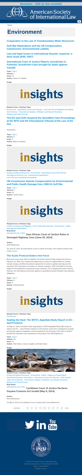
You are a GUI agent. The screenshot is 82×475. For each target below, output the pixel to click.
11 (32, 408)
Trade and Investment (15, 380)
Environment (11, 109)
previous (17, 408)
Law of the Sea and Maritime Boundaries (59, 109)
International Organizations (38, 175)
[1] (38, 329)
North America (12, 112)
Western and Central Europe (17, 114)
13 (40, 408)
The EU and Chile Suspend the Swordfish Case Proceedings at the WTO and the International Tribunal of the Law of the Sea (41, 121)
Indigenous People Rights (56, 375)
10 (27, 408)
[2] (62, 333)
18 (62, 408)
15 (49, 408)
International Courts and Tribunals (29, 109)
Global (43, 375)
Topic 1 (14, 71)
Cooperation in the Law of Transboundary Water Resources (40, 41)
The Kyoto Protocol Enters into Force (28, 255)
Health (68, 226)
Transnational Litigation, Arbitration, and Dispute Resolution (40, 112)
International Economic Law (17, 175)
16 (53, 408)
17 (57, 408)
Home (9, 25)
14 (45, 408)
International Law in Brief (16, 233)
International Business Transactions (20, 377)
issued (14, 251)
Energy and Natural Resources (18, 173)
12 (36, 408)
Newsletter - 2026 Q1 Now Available (41, 4)
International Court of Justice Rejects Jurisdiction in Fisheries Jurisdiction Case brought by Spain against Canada (37, 64)
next (66, 408)
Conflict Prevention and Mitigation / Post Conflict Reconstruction (30, 226)
